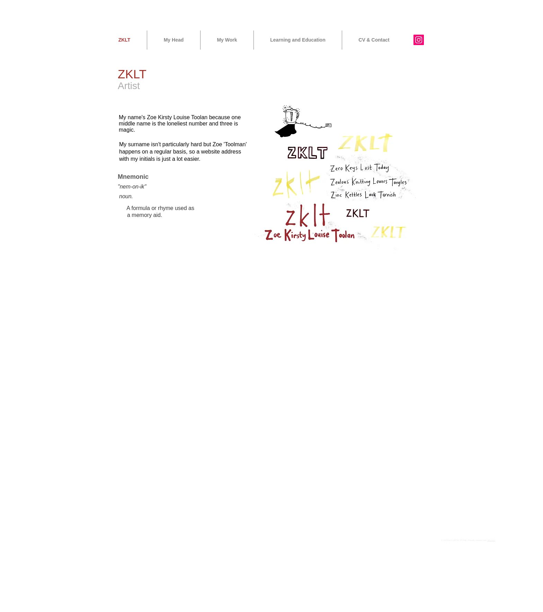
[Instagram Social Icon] (418, 40)
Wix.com (491, 540)
